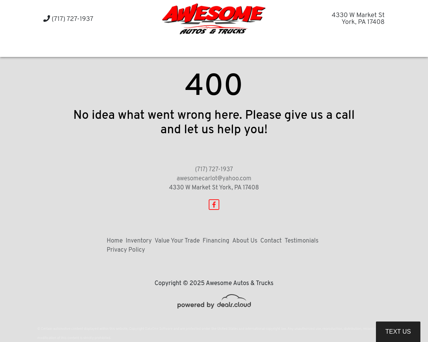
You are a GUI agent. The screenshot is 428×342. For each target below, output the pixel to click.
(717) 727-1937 (68, 19)
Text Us (398, 331)
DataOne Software (159, 329)
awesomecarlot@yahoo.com (214, 179)
